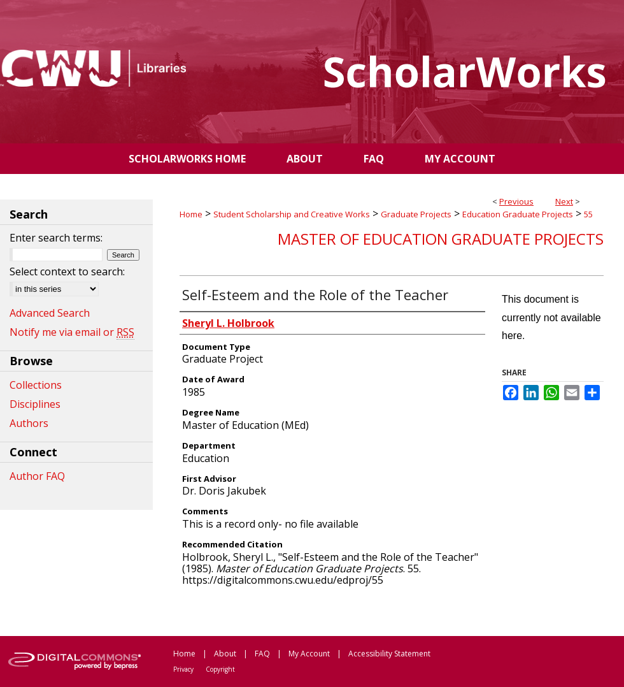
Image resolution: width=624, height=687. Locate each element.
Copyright (220, 669)
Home (191, 214)
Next (564, 201)
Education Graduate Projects (517, 214)
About (225, 653)
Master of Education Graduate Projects (441, 238)
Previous (516, 201)
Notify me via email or (72, 332)
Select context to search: (67, 271)
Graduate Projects (416, 214)
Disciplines (35, 404)
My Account (309, 653)
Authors (29, 423)
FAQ (262, 653)
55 (588, 214)
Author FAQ (37, 476)
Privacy (183, 669)
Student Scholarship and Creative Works (291, 214)
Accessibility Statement (389, 653)
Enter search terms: (56, 238)
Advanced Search (50, 313)
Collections (36, 385)
